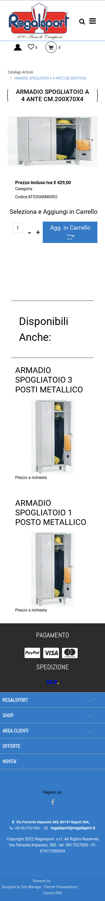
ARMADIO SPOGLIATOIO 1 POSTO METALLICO (50, 512)
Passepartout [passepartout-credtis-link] (61, 880)
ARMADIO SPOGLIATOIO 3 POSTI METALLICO (49, 379)
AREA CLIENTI (15, 730)
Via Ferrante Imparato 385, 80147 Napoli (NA (52, 822)
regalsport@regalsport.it (73, 828)
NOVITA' (10, 761)
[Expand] (90, 700)
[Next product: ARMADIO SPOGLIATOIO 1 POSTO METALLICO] (97, 96)
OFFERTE (11, 746)
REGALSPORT (15, 700)
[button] (52, 141)
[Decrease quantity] (29, 232)
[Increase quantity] (38, 232)
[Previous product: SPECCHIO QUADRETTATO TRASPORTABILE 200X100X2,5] (7, 96)
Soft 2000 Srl (90, 886)
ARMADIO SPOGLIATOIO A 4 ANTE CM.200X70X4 (50, 78)
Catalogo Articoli (20, 72)
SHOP (8, 715)
